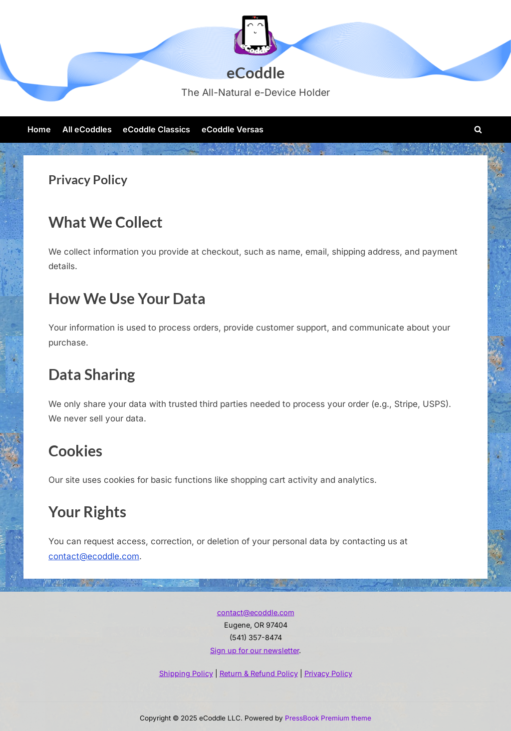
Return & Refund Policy (259, 673)
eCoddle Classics (156, 129)
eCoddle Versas (232, 129)
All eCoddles (87, 129)
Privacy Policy (328, 673)
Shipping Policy (186, 673)
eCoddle (256, 72)
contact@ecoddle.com (93, 556)
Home (39, 129)
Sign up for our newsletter (254, 650)
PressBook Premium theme (328, 718)
